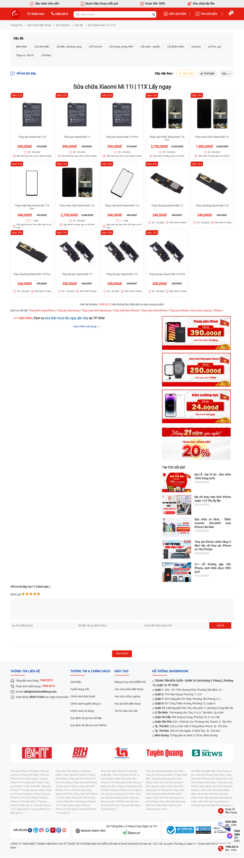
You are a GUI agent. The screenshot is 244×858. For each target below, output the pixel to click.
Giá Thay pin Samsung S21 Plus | (118, 794)
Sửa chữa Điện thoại (39, 25)
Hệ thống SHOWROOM (170, 671)
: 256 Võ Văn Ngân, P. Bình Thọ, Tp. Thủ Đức (187, 731)
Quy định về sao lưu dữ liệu (86, 718)
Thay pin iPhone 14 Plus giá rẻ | (126, 790)
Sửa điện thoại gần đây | (204, 771)
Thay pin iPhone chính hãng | (211, 775)
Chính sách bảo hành (82, 696)
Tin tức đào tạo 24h (126, 711)
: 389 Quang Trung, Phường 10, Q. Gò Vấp (187, 717)
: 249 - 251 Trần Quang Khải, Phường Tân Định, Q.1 (189, 690)
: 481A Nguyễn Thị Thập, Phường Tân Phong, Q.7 (188, 699)
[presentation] (39, 638)
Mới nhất (185, 73)
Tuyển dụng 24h (79, 689)
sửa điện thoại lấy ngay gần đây (66, 318)
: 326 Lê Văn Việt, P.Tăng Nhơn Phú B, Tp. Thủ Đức (191, 726)
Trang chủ (16, 25)
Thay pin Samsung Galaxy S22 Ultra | (165, 771)
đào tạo (121, 671)
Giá (226, 73)
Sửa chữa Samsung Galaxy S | (214, 802)
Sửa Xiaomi (63, 25)
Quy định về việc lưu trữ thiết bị (88, 725)
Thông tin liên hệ (25, 671)
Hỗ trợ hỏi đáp (23, 74)
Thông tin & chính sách (90, 671)
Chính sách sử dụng (82, 711)
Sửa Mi (79, 25)
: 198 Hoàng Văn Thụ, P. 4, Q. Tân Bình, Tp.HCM (189, 712)
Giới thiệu (75, 682)
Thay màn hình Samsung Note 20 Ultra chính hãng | (165, 794)
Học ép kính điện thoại (127, 704)
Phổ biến (207, 73)
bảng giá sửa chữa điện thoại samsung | (212, 805)
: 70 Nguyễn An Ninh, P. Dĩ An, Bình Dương (186, 735)
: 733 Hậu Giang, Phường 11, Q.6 (178, 694)
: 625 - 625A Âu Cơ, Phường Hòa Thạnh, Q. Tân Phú (193, 722)
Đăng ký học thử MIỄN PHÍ (130, 682)
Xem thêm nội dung (84, 326)
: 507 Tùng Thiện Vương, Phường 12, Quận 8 (185, 703)
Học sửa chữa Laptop (127, 696)
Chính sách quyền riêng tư (85, 704)
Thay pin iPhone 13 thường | (25, 771)
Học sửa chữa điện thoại (129, 689)
